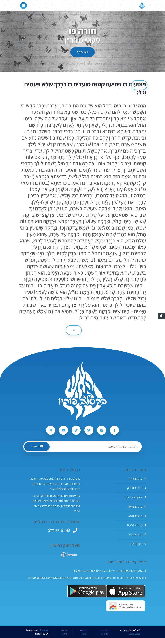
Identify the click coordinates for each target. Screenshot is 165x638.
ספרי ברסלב (137, 534)
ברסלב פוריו (137, 479)
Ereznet (44, 630)
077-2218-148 (59, 530)
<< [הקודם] (139, 85)
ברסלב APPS (137, 506)
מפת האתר (64, 632)
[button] (161, 316)
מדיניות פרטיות (104, 632)
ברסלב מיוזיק (136, 488)
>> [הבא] (73, 330)
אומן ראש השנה (135, 497)
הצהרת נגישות (83, 632)
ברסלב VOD (137, 516)
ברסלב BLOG (136, 525)
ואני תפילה (138, 544)
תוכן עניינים (82, 52)
